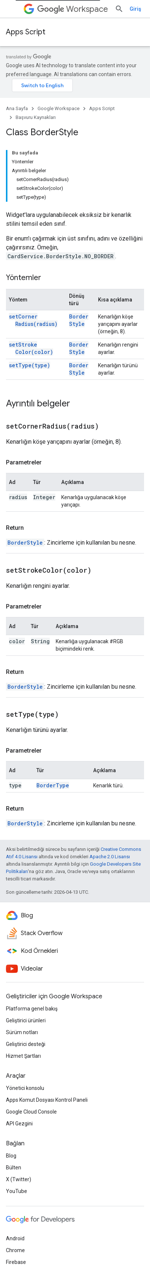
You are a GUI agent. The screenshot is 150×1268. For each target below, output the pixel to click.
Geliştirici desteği (25, 1044)
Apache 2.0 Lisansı (109, 856)
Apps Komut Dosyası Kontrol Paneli (47, 1100)
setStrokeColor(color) (31, 348)
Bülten (13, 1167)
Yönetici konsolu (25, 1088)
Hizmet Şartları (23, 1056)
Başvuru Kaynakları (36, 117)
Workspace (72, 9)
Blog (11, 1156)
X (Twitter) (18, 1179)
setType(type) (29, 365)
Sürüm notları (22, 1032)
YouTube (16, 1191)
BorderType (52, 785)
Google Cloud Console (31, 1112)
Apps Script (25, 32)
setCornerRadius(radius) (33, 320)
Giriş (135, 9)
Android (15, 1238)
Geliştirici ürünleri (26, 1020)
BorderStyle (78, 320)
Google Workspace (58, 108)
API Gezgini (19, 1123)
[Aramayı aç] (119, 8)
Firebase (16, 1262)
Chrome (15, 1250)
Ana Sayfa (17, 108)
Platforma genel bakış (32, 1009)
